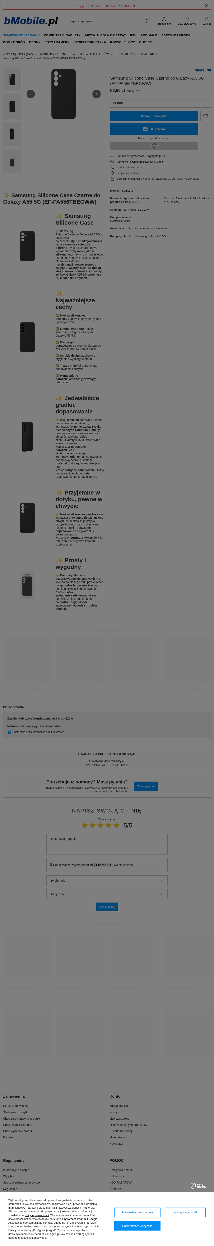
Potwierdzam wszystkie (137, 1226)
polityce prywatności (36, 1215)
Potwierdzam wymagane (137, 1212)
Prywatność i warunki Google (79, 1219)
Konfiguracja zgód (185, 1212)
